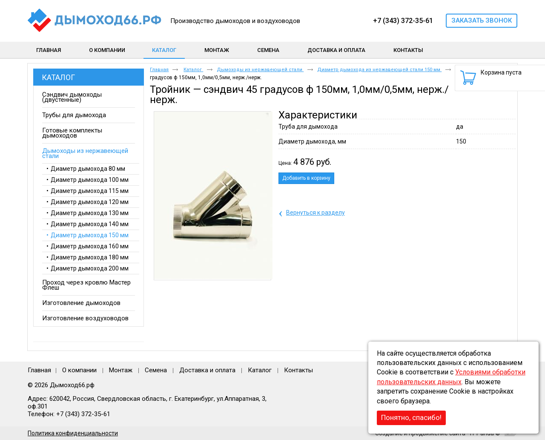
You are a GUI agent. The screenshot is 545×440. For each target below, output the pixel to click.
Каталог (164, 50)
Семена (156, 370)
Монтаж (121, 370)
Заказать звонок (481, 20)
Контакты (298, 370)
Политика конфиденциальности (73, 433)
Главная (159, 69)
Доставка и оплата (207, 370)
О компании (79, 370)
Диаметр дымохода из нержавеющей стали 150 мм (379, 69)
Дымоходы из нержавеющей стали (260, 69)
